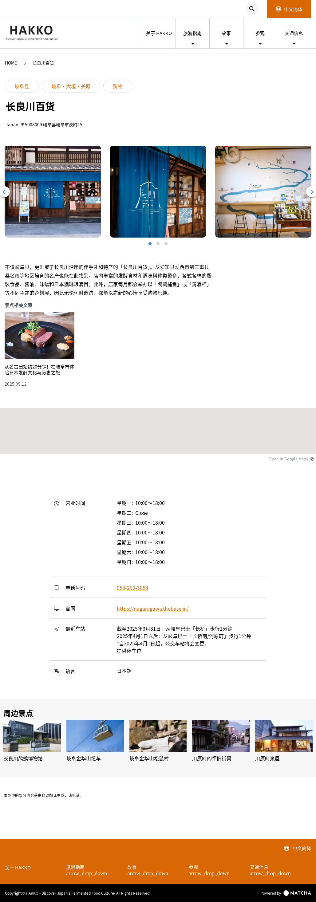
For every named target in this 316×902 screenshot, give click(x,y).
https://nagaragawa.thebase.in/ (153, 608)
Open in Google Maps (288, 459)
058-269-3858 (132, 587)
